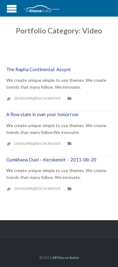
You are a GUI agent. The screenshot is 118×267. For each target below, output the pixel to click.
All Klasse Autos (65, 257)
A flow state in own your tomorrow (42, 114)
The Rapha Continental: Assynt (38, 69)
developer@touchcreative (37, 98)
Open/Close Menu (11, 9)
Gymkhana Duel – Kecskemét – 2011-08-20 (51, 159)
